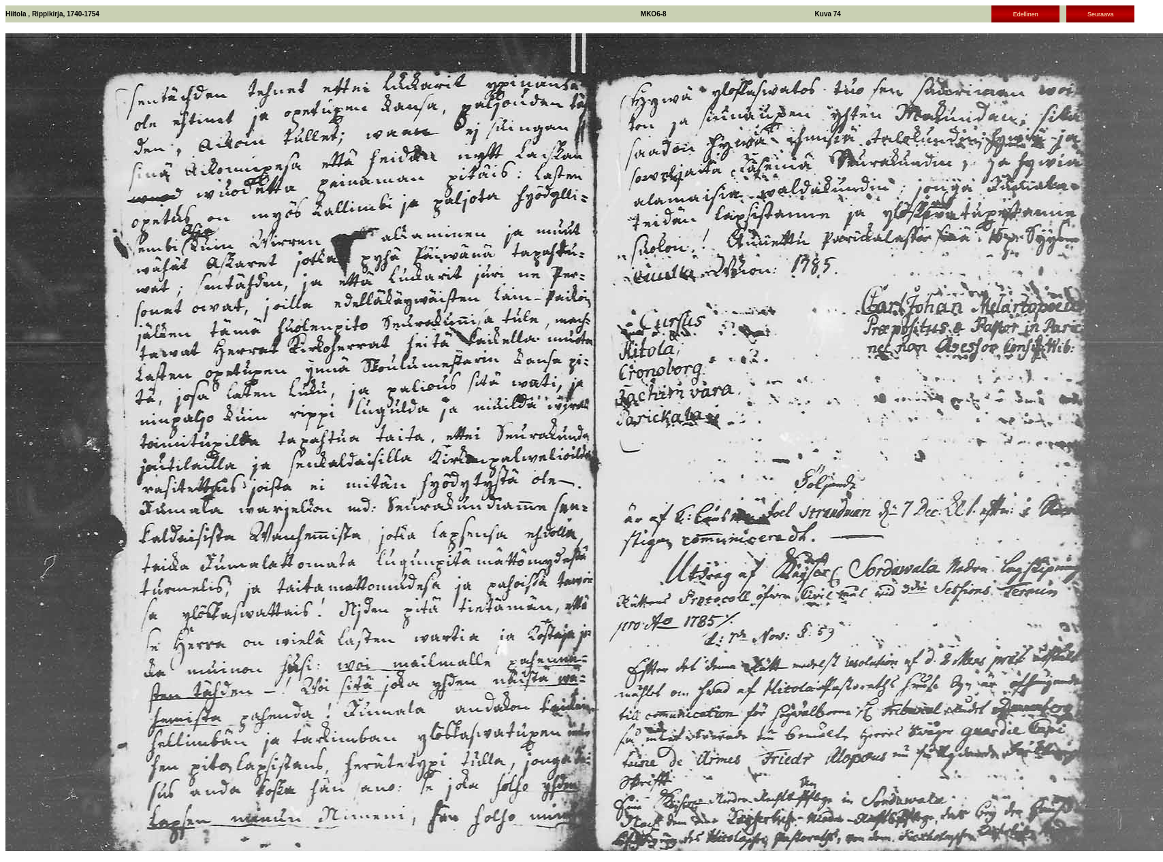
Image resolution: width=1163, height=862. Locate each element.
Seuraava (1100, 14)
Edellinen (1025, 14)
